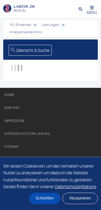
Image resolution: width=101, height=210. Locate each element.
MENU (91, 10)
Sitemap (11, 147)
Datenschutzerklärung (27, 134)
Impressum (14, 121)
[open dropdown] (35, 25)
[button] (80, 9)
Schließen (45, 198)
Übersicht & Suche (30, 50)
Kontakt (12, 108)
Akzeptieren (80, 198)
